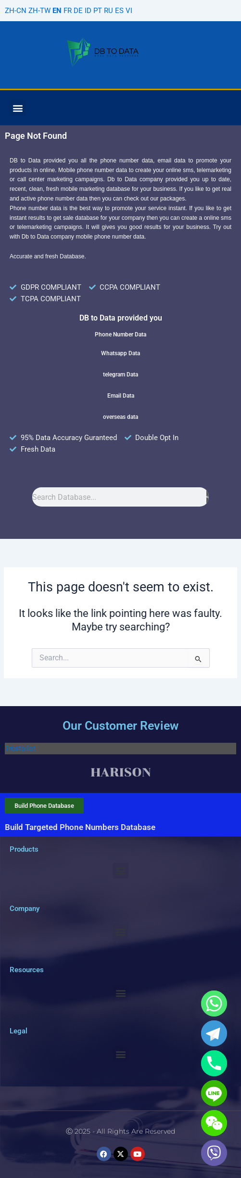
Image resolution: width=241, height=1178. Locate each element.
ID (88, 10)
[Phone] (214, 1063)
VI (129, 10)
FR (67, 10)
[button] (17, 108)
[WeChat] (214, 1123)
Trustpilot (20, 748)
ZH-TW (39, 10)
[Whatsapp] (214, 1004)
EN (57, 10)
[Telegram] (214, 1033)
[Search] (207, 497)
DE (78, 10)
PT (97, 10)
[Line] (214, 1093)
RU (108, 10)
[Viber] (214, 1153)
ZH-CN (15, 10)
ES (119, 10)
